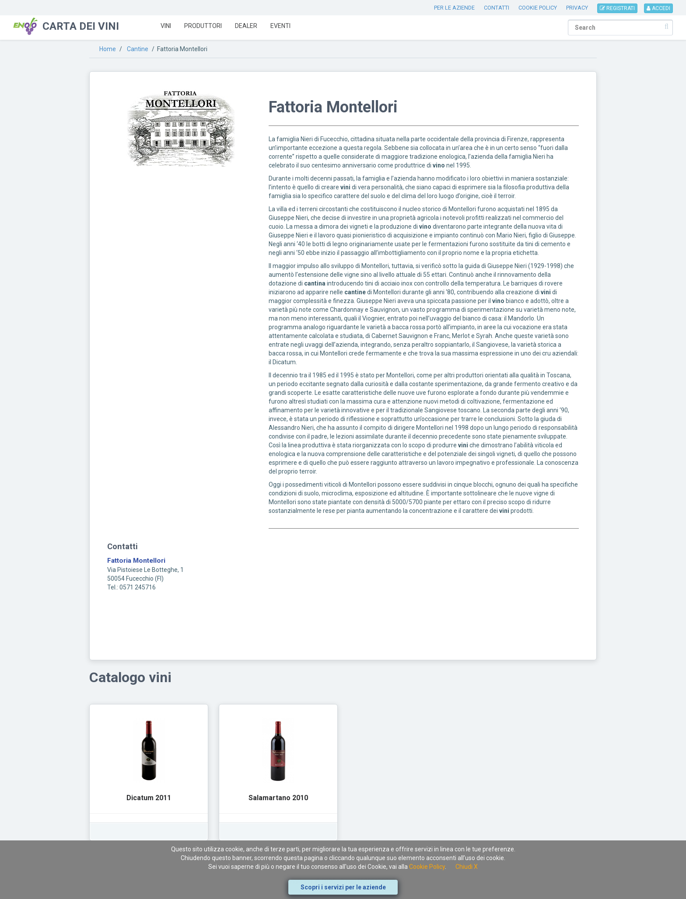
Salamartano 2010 (278, 798)
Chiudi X (466, 866)
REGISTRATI (617, 8)
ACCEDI (658, 8)
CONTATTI (496, 7)
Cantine (137, 48)
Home (107, 48)
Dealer (246, 25)
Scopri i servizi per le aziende (343, 887)
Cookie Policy (427, 866)
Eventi (280, 25)
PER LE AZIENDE (454, 7)
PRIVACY (577, 7)
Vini (166, 25)
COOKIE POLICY (537, 7)
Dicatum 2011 (148, 798)
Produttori (203, 25)
